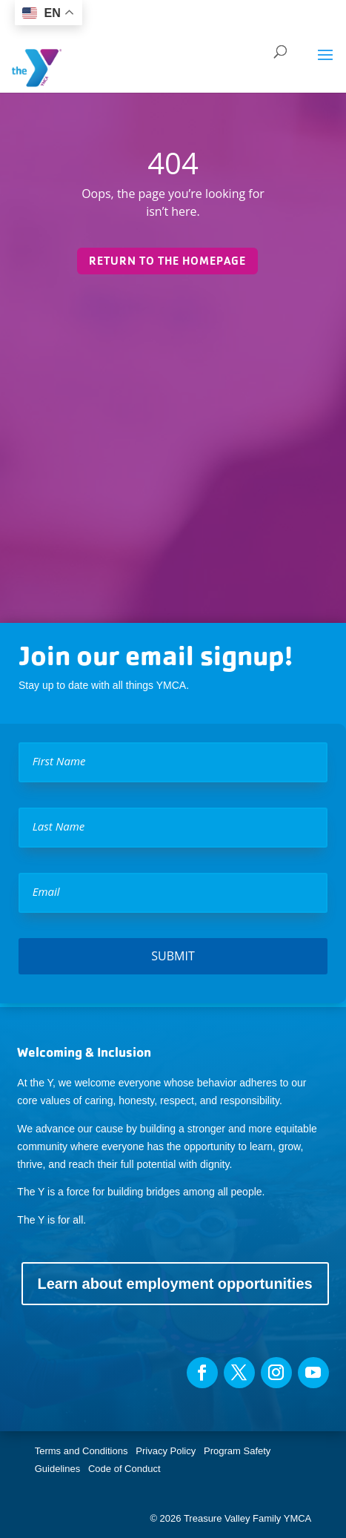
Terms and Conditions (81, 1450)
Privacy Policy (166, 1450)
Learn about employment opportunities (175, 1283)
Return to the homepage (167, 260)
